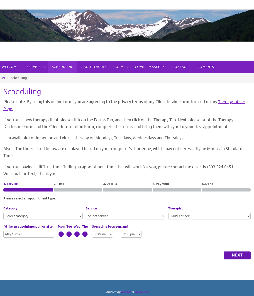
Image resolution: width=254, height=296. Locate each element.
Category (10, 208)
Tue (69, 226)
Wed (77, 226)
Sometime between (106, 226)
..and (124, 226)
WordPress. (142, 292)
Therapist (175, 208)
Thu (85, 226)
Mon (61, 226)
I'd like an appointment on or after (28, 226)
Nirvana (126, 292)
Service (91, 208)
